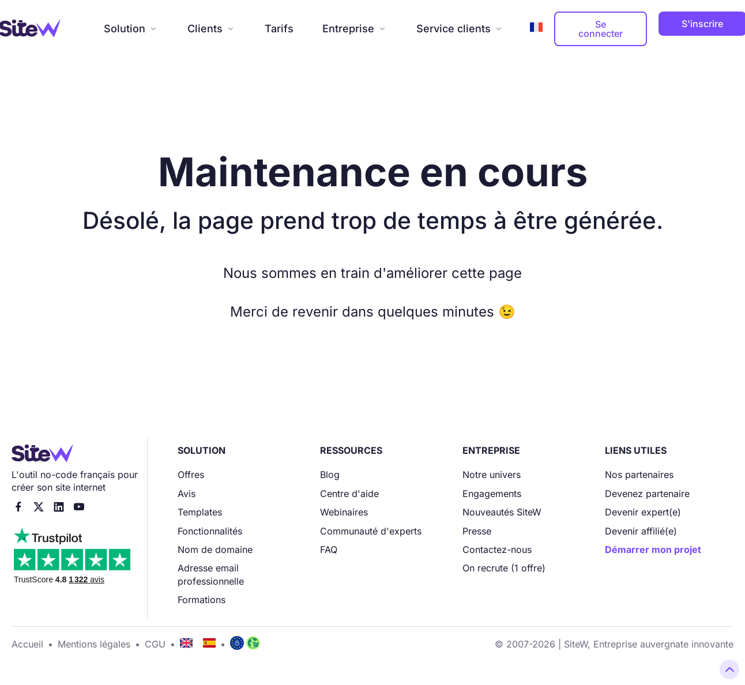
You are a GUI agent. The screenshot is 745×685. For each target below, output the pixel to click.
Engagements (491, 493)
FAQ (328, 549)
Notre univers (491, 474)
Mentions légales (94, 644)
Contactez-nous (497, 549)
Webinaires (344, 512)
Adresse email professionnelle (211, 574)
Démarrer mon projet (653, 549)
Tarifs (279, 28)
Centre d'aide (349, 493)
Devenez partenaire (647, 493)
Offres (191, 474)
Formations (201, 599)
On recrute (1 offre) (503, 568)
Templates (200, 512)
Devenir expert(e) (643, 512)
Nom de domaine (215, 549)
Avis (186, 493)
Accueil (27, 644)
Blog (330, 474)
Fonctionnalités (210, 531)
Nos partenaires (639, 474)
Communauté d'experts (371, 531)
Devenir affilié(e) (641, 531)
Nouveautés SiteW (501, 512)
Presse (476, 531)
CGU (155, 644)
